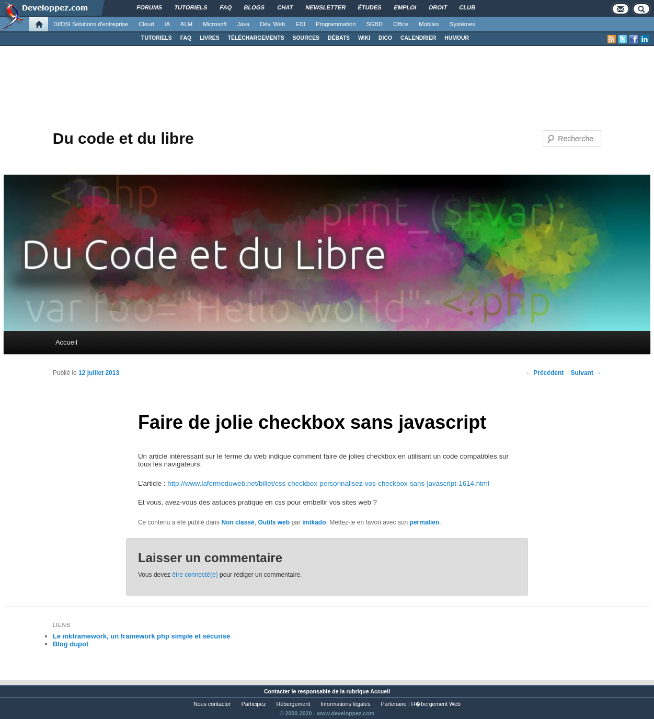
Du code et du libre (123, 138)
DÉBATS (339, 38)
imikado (314, 522)
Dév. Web (272, 24)
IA (167, 24)
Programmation (335, 24)
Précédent (544, 372)
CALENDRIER (418, 38)
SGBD (374, 24)
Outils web (274, 522)
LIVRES (210, 38)
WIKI (364, 38)
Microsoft (214, 24)
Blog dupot (71, 644)
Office (400, 24)
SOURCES (306, 38)
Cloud (146, 24)
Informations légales (345, 704)
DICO (385, 38)
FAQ (185, 38)
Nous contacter (212, 704)
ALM (186, 24)
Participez (254, 704)
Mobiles (429, 24)
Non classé (237, 522)
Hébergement (294, 704)
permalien (425, 522)
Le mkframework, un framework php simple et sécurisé (142, 636)
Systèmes (462, 24)
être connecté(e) (194, 574)
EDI (300, 24)
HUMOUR (456, 38)
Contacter (277, 691)
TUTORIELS (156, 38)
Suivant (586, 372)
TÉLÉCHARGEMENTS (256, 38)
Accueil (66, 342)
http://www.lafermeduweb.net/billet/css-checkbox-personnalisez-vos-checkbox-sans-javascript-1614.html (328, 483)
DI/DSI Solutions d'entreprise (90, 24)
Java (243, 24)
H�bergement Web (436, 704)
